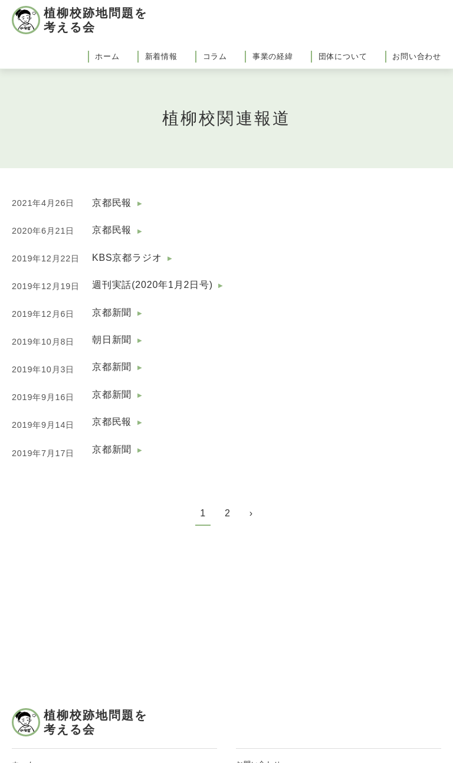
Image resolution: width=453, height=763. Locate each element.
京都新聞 (112, 312)
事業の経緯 (272, 56)
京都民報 (112, 203)
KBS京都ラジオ (127, 258)
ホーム (107, 56)
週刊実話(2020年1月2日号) (152, 285)
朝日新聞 (112, 340)
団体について (343, 56)
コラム (215, 56)
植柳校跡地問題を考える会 (95, 20)
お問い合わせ (416, 56)
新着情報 (161, 56)
